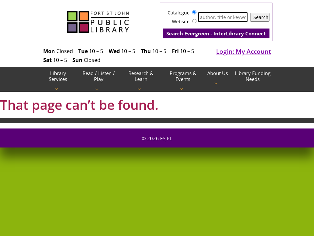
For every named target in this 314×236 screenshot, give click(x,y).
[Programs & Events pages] (183, 88)
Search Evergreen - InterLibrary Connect (216, 33)
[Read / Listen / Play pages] (99, 88)
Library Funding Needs (252, 76)
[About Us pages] (217, 83)
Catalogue (179, 13)
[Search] (223, 17)
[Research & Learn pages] (141, 88)
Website (181, 21)
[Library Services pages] (58, 88)
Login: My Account (243, 51)
